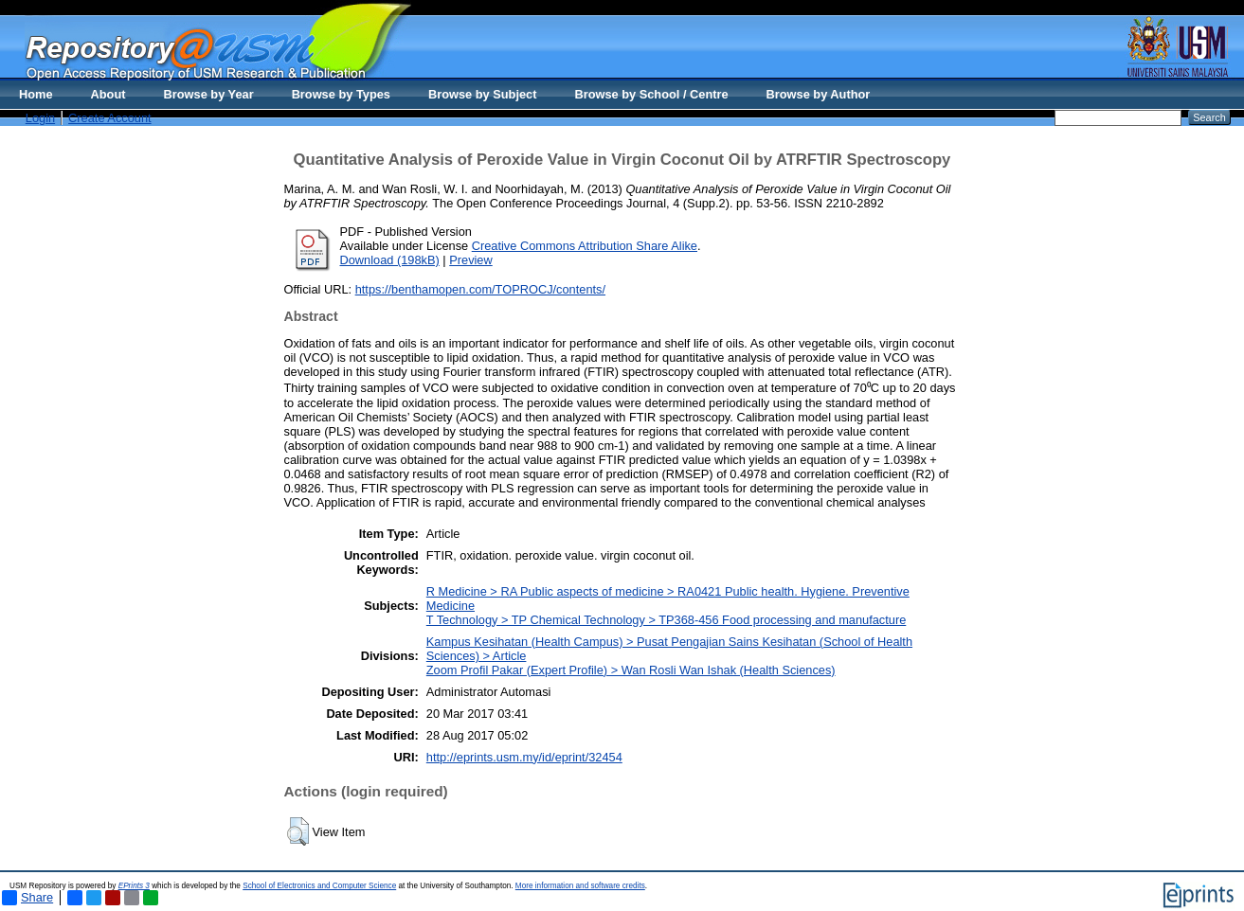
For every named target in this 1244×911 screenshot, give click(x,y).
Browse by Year (209, 94)
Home (36, 94)
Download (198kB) (390, 260)
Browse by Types (341, 94)
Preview (471, 260)
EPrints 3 (134, 886)
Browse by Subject (482, 94)
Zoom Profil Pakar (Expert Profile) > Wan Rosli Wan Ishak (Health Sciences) (631, 670)
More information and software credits (580, 886)
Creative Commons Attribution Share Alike (584, 246)
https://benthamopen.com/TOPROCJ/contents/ (480, 289)
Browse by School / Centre (651, 94)
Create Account (110, 118)
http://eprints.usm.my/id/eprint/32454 (524, 757)
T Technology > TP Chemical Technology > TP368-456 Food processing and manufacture (666, 620)
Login (40, 118)
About (108, 94)
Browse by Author (818, 94)
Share (27, 897)
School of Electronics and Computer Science (319, 886)
